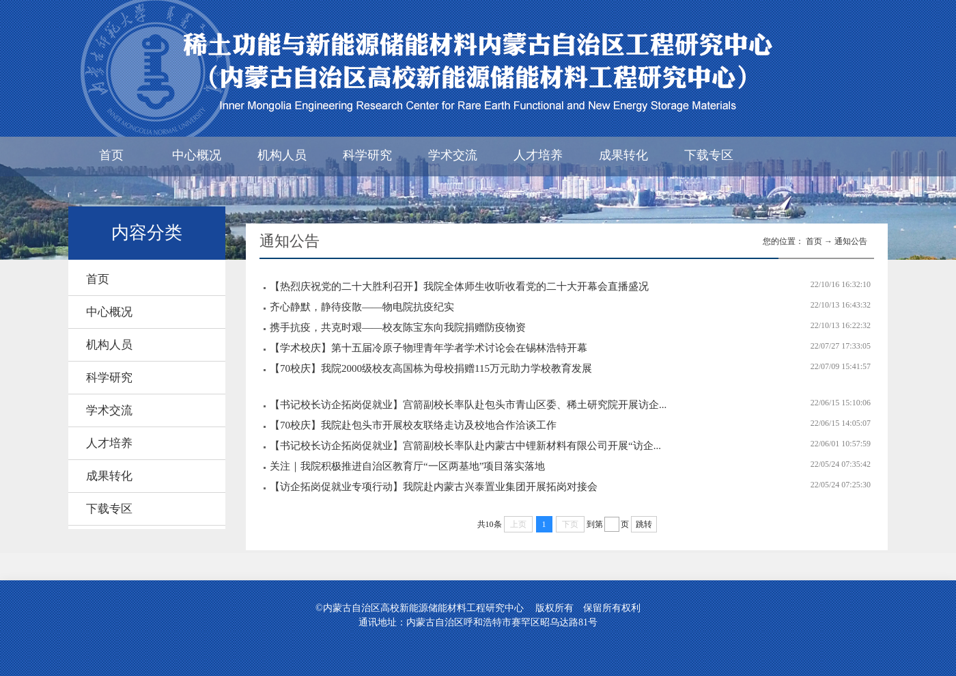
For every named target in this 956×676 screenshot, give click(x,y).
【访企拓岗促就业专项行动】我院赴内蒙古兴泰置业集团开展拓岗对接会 (434, 486)
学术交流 (452, 155)
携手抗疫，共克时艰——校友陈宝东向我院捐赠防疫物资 (398, 327)
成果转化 (623, 155)
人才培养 (538, 155)
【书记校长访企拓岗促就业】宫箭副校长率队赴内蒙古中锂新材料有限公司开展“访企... (465, 445)
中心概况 (196, 155)
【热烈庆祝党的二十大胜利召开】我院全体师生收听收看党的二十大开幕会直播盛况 (459, 286)
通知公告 (850, 241)
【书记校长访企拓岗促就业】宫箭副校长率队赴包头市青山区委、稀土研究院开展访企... (468, 404)
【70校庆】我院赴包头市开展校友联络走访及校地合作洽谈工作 (413, 425)
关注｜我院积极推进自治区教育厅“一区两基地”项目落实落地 (407, 466)
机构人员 (282, 155)
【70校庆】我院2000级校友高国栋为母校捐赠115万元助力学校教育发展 (431, 368)
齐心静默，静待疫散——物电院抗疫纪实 (362, 306)
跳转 (644, 524)
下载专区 (708, 155)
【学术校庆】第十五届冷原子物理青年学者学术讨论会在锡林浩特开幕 (428, 347)
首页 (111, 155)
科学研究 (367, 155)
